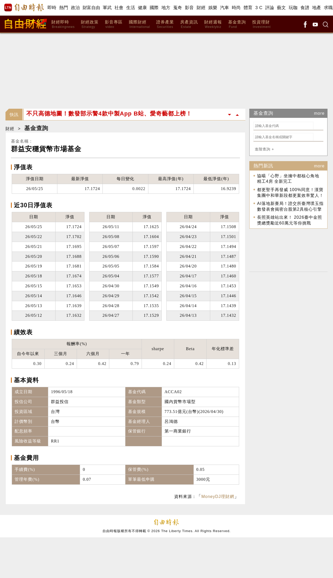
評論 (269, 7)
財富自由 (91, 7)
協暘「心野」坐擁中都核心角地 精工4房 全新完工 (288, 179)
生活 (130, 7)
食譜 (305, 7)
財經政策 (90, 24)
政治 (75, 7)
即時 (52, 7)
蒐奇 (177, 7)
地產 (316, 7)
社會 (119, 7)
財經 (201, 7)
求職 (328, 7)
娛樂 (212, 7)
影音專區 (114, 24)
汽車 (224, 7)
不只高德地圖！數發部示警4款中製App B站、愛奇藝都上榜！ (109, 114)
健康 (142, 7)
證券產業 (165, 24)
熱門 (63, 7)
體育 (248, 7)
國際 (154, 7)
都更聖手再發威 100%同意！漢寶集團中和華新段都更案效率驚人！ (290, 192)
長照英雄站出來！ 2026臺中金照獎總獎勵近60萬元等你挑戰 (289, 220)
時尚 (236, 7)
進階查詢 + (264, 149)
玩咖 (293, 7)
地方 (166, 7)
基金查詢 (237, 24)
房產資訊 (189, 24)
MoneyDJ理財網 (217, 496)
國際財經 (139, 24)
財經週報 (213, 24)
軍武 (107, 7)
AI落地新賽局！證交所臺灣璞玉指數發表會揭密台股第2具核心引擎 (290, 206)
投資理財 (261, 24)
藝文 (281, 7)
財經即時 (63, 24)
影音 (189, 7)
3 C (259, 7)
